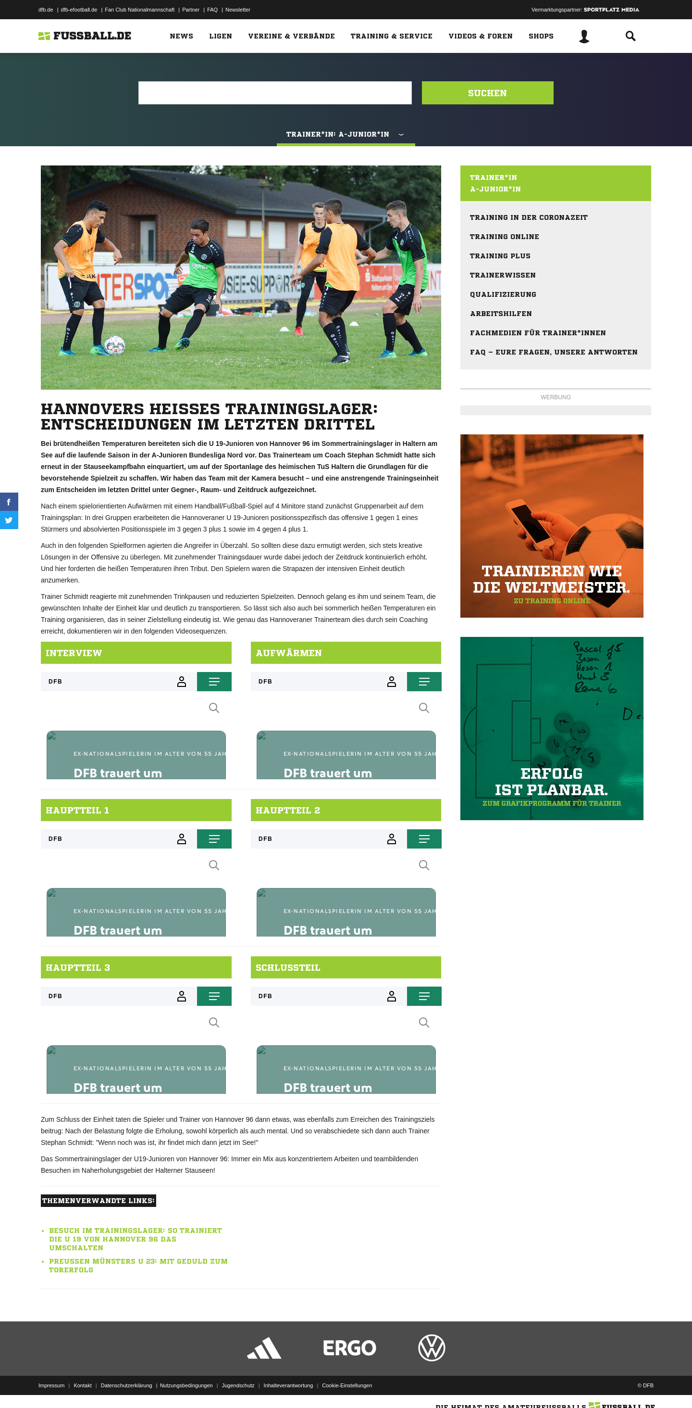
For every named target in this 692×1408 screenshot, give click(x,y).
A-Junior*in (495, 189)
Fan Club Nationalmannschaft (139, 10)
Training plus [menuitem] (500, 256)
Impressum (51, 1385)
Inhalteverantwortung (288, 1385)
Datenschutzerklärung (126, 1385)
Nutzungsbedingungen (186, 1385)
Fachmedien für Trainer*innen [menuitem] (538, 333)
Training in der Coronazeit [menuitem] (529, 217)
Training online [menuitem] (504, 236)
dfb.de (45, 10)
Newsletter (237, 10)
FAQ (212, 10)
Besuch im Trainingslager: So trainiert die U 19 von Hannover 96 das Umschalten (135, 1239)
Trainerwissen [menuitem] (503, 275)
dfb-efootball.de (79, 10)
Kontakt (82, 1385)
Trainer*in (493, 177)
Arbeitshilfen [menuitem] (501, 313)
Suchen (487, 93)
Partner (190, 10)
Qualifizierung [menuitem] (503, 294)
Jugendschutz (238, 1385)
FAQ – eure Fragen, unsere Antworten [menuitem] (554, 352)
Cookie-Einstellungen (347, 1385)
